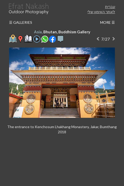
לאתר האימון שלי (101, 11)
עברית (110, 6)
